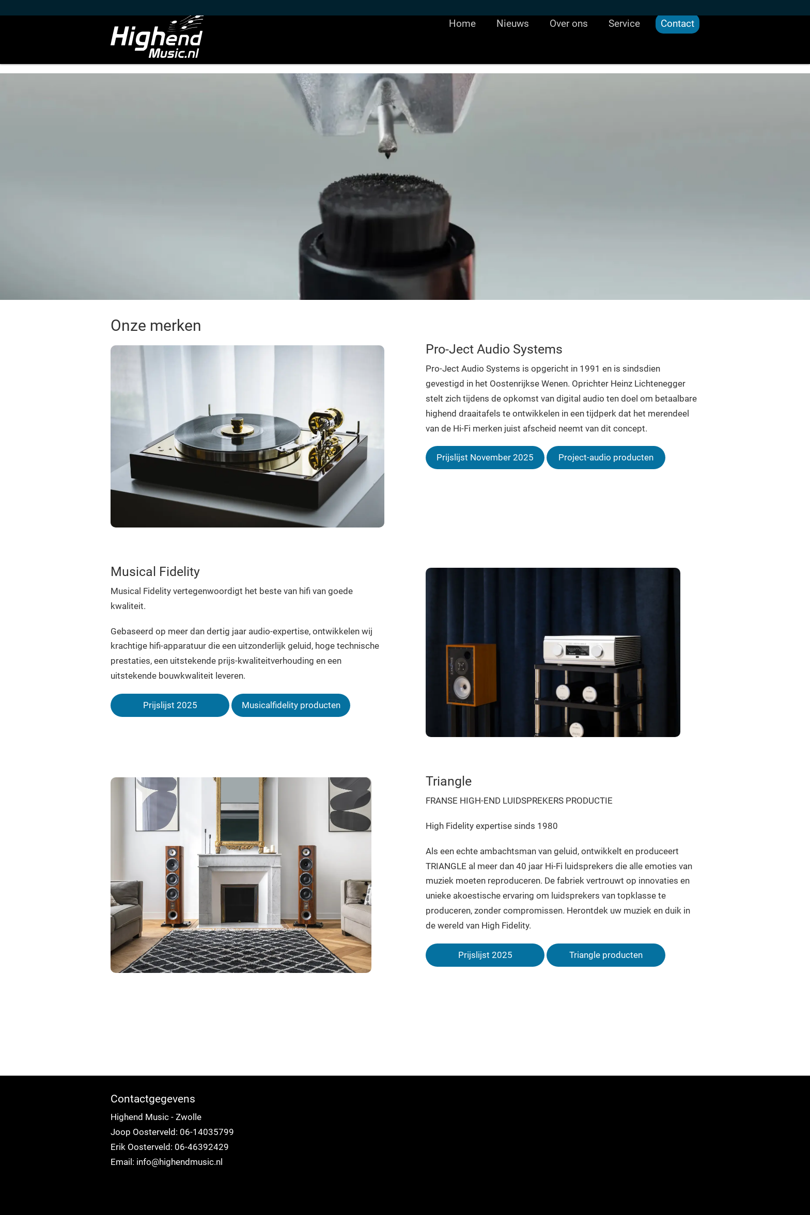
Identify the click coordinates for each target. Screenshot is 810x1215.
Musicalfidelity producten (291, 705)
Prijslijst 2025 (170, 705)
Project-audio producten (605, 457)
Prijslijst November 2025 (485, 457)
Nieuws (512, 54)
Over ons (569, 54)
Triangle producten (606, 955)
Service (624, 54)
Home (462, 54)
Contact (677, 54)
